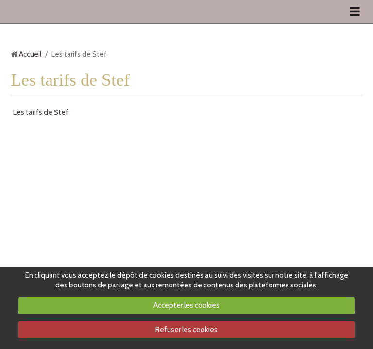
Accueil (30, 54)
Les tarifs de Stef (40, 112)
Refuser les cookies (186, 329)
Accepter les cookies (186, 305)
